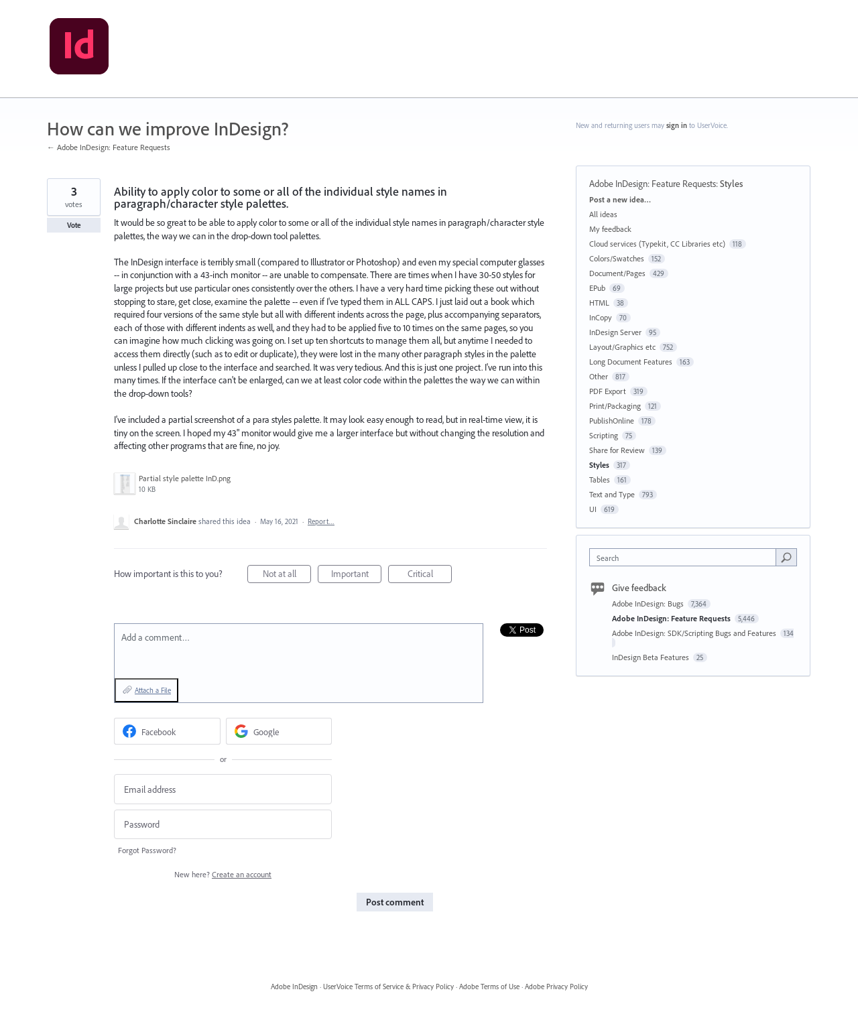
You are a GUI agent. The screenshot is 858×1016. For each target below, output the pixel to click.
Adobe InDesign (294, 986)
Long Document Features (630, 362)
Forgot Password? (147, 850)
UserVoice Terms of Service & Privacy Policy (388, 986)
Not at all (287, 575)
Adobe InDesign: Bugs (649, 603)
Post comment (395, 902)
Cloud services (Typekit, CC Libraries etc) (657, 244)
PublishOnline (611, 421)
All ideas (603, 214)
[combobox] (686, 557)
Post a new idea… (620, 199)
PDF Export (607, 391)
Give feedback (639, 588)
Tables (599, 479)
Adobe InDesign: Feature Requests (652, 184)
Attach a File (153, 690)
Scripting (603, 435)
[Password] (223, 825)
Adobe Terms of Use (489, 986)
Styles (731, 184)
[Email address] (223, 789)
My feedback (610, 229)
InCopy (600, 317)
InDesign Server (615, 332)
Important (356, 575)
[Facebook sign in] (167, 731)
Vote (74, 225)
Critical (430, 575)
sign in (676, 125)
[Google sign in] (279, 731)
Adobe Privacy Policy (556, 986)
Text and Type (612, 494)
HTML (599, 303)
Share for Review (617, 450)
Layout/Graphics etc (622, 347)
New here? (222, 874)
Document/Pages (617, 273)
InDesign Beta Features (651, 657)
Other (598, 376)
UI (593, 509)
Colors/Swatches (616, 258)
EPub (597, 288)
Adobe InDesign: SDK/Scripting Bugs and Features (695, 633)
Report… (321, 521)
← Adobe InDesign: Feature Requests (108, 147)
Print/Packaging (615, 406)
